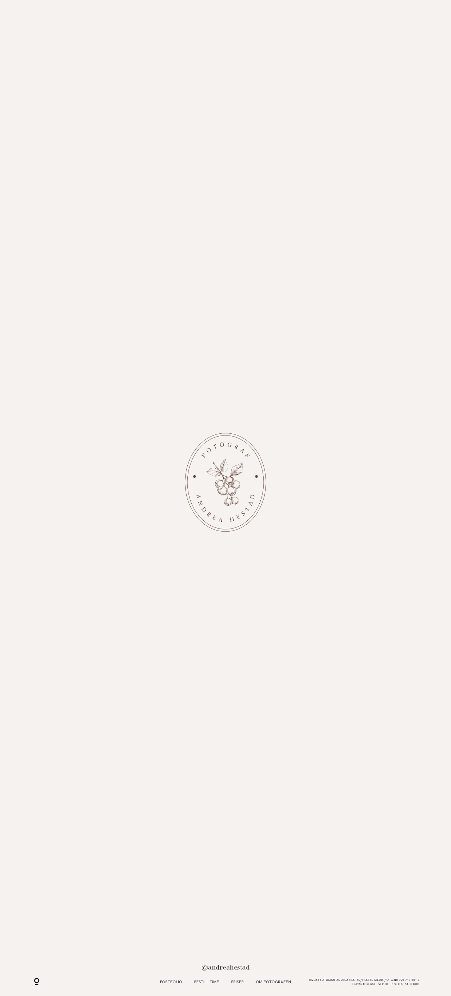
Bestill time (206, 982)
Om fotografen (273, 982)
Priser (237, 982)
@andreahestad (225, 967)
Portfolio (171, 982)
